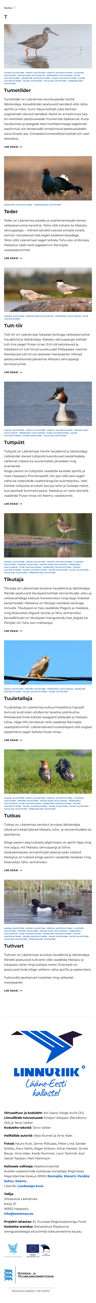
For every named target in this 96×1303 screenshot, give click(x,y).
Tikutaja (14, 579)
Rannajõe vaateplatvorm (36, 78)
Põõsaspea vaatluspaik (60, 75)
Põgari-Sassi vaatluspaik (31, 75)
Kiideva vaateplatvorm (60, 73)
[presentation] (48, 46)
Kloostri (70, 1176)
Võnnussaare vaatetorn (47, 205)
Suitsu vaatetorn (78, 570)
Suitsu (9, 1181)
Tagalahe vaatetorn (54, 81)
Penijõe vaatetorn (28, 564)
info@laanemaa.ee (18, 1214)
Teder (11, 211)
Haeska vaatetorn (14, 73)
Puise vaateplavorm (58, 433)
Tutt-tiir (13, 325)
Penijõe (83, 1176)
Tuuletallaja (18, 698)
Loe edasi (13, 146)
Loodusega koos (30, 1186)
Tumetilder (17, 90)
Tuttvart (14, 946)
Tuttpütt (14, 442)
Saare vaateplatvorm (35, 570)
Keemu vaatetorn (35, 73)
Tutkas (12, 816)
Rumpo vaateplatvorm (64, 78)
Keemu (20, 1181)
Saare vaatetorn (32, 81)
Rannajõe (54, 1176)
